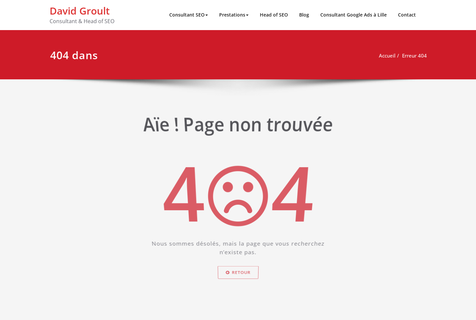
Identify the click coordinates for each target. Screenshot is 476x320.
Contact (407, 15)
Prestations (234, 15)
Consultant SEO (188, 15)
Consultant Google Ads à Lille (353, 15)
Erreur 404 (417, 55)
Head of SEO (274, 15)
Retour (238, 276)
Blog (304, 15)
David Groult (80, 11)
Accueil (389, 55)
